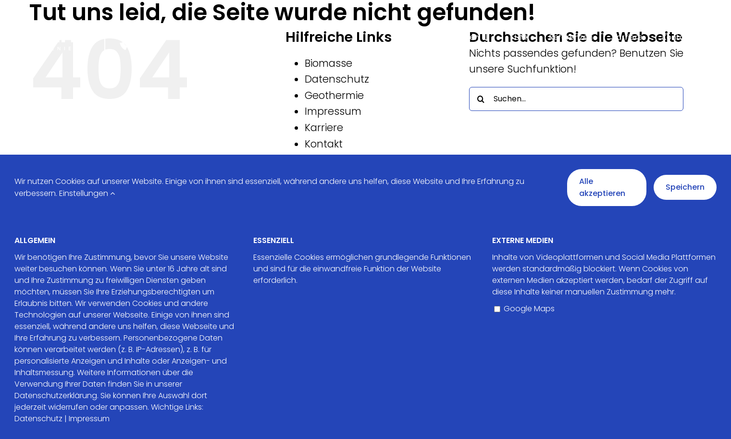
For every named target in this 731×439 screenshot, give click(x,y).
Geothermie (334, 95)
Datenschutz (337, 79)
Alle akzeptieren (602, 187)
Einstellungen (87, 193)
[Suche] (481, 99)
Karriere (324, 127)
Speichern (685, 187)
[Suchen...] (576, 99)
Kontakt (324, 144)
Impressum (333, 111)
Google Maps (524, 308)
